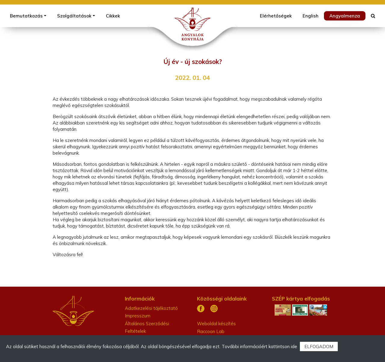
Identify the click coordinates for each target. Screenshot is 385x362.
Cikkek (113, 16)
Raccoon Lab (210, 331)
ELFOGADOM (318, 346)
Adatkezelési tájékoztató (151, 308)
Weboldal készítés (216, 323)
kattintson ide (283, 346)
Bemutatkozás (26, 16)
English (311, 16)
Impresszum (137, 316)
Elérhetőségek (276, 16)
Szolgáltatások (74, 16)
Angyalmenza (344, 16)
